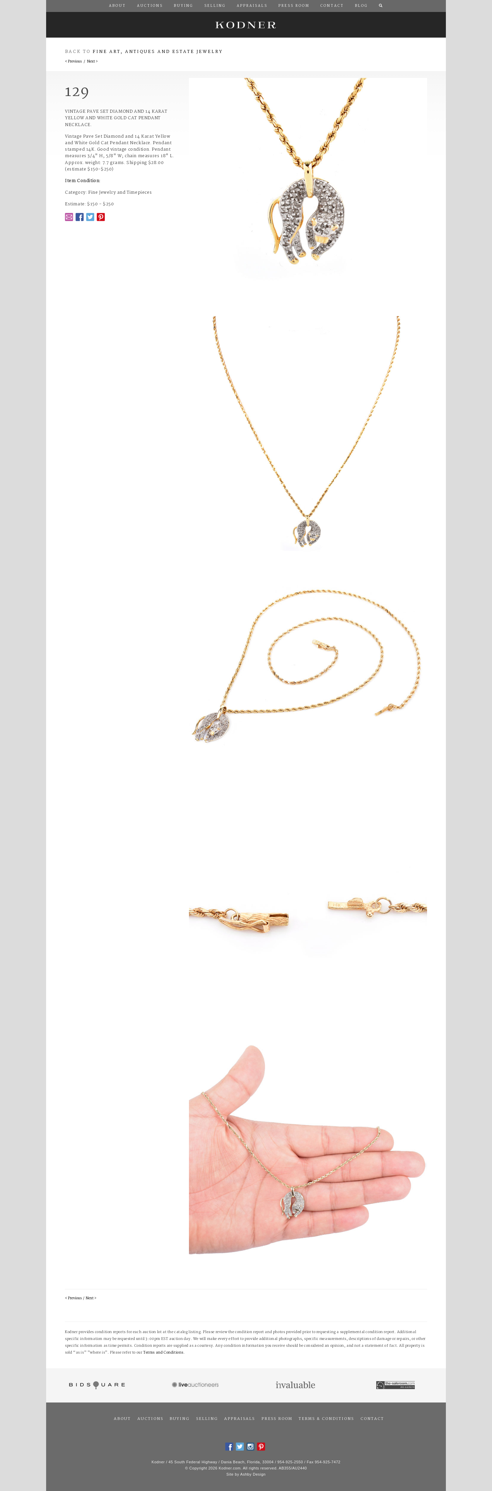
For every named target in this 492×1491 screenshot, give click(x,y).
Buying (179, 1419)
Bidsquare (96, 1385)
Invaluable (296, 1385)
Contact (372, 1419)
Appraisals (239, 1419)
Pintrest (101, 217)
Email (69, 217)
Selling (207, 1419)
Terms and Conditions (163, 1353)
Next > (92, 62)
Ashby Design (252, 1474)
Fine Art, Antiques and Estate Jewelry (158, 51)
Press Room (276, 1419)
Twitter (90, 217)
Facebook (80, 217)
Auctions (150, 1419)
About (122, 1419)
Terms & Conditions (326, 1419)
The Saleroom (396, 1385)
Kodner (246, 25)
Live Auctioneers (196, 1385)
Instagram (250, 1446)
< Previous (73, 62)
